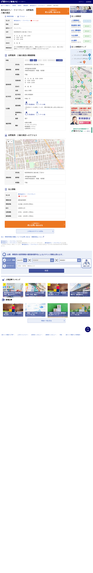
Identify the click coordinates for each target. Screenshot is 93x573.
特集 (62, 334)
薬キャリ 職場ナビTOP (8, 334)
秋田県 (14, 5)
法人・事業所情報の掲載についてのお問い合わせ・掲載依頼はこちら (22, 237)
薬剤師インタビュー (51, 334)
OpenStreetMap (54, 168)
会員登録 (88, 2)
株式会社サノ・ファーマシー (37, 5)
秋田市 (19, 5)
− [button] (11, 141)
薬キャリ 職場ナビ (5, 5)
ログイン (81, 2)
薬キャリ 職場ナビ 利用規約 (73, 334)
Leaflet (47, 168)
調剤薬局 (25, 5)
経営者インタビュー (37, 334)
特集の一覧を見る (46, 320)
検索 (46, 271)
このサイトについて (23, 334)
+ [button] (8, 141)
